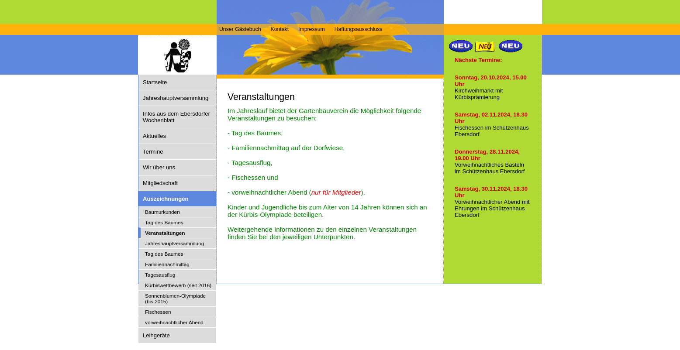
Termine (153, 151)
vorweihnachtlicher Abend (174, 322)
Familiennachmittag (167, 264)
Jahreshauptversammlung (175, 98)
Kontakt (279, 29)
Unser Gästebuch (240, 29)
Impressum (311, 29)
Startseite (155, 82)
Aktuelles (154, 136)
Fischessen (158, 312)
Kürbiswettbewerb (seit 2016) (178, 285)
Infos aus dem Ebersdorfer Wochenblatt (176, 117)
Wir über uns (159, 167)
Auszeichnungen (166, 199)
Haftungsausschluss (359, 29)
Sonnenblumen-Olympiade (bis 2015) (175, 298)
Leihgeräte (156, 335)
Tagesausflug (160, 275)
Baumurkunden (162, 212)
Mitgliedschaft (160, 183)
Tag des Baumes (164, 222)
